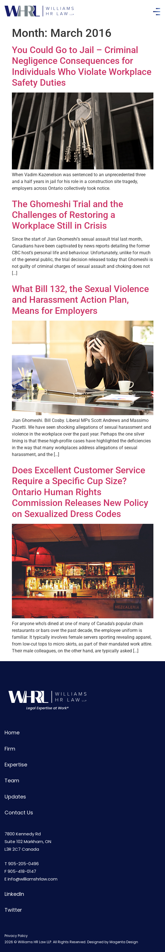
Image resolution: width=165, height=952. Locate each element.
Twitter (13, 909)
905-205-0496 (23, 864)
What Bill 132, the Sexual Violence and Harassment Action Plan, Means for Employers (80, 299)
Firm (10, 748)
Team (12, 780)
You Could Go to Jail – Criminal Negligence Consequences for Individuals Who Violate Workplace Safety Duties (81, 66)
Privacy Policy (16, 935)
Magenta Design (124, 942)
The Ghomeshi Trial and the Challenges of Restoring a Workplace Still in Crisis (67, 215)
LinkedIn (14, 894)
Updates (15, 796)
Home (12, 732)
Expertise (16, 764)
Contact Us (19, 812)
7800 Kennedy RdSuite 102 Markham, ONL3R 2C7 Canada (28, 841)
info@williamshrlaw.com (32, 879)
